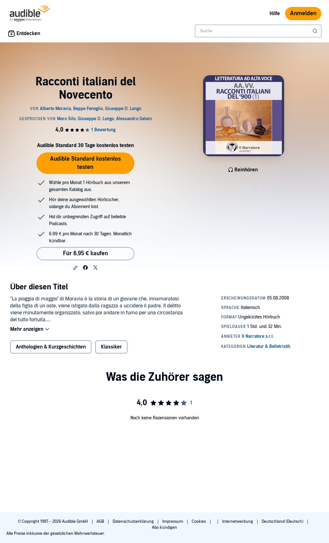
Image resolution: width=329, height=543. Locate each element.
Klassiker (111, 347)
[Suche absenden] (315, 31)
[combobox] (258, 31)
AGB (100, 521)
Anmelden (303, 13)
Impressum (173, 521)
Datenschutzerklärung (134, 521)
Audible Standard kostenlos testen (85, 163)
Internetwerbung (238, 521)
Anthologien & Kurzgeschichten (51, 347)
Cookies (199, 521)
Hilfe (275, 13)
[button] (75, 267)
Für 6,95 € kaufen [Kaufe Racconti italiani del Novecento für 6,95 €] (85, 253)
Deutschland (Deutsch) (283, 521)
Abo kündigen (164, 527)
